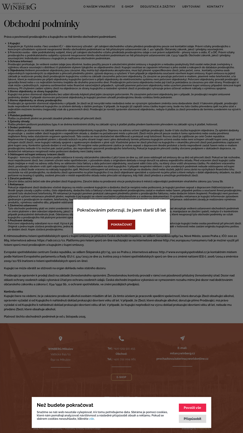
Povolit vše (192, 408)
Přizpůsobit (192, 419)
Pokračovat (121, 224)
